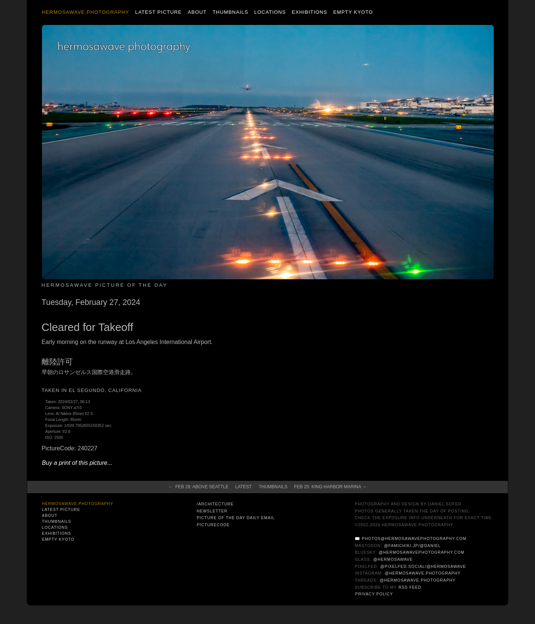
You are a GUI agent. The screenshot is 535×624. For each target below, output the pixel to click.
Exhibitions (309, 12)
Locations (270, 12)
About (197, 12)
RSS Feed (410, 587)
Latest (243, 486)
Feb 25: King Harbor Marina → (330, 486)
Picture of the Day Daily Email (236, 517)
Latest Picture (158, 12)
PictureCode (213, 524)
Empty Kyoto (353, 12)
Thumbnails (230, 12)
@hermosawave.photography (423, 573)
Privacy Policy (374, 594)
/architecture (215, 504)
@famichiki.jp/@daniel (412, 545)
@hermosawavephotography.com (422, 552)
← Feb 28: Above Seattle (198, 486)
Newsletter (212, 511)
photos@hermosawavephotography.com (414, 538)
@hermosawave (393, 559)
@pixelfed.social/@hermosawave (423, 566)
